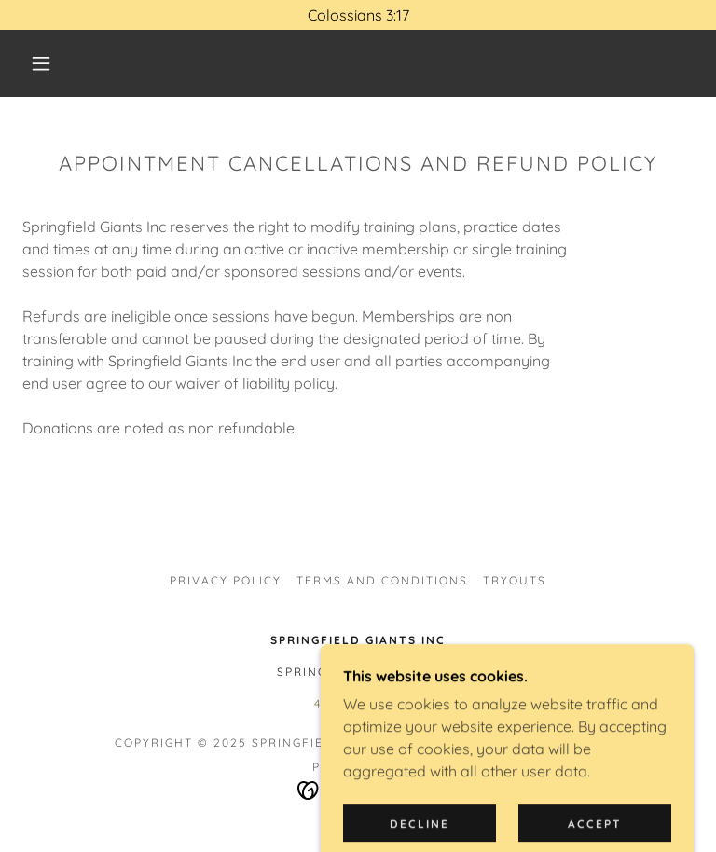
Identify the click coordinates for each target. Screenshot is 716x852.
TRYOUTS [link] (514, 580)
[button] (41, 63)
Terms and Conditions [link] (382, 580)
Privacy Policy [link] (226, 580)
